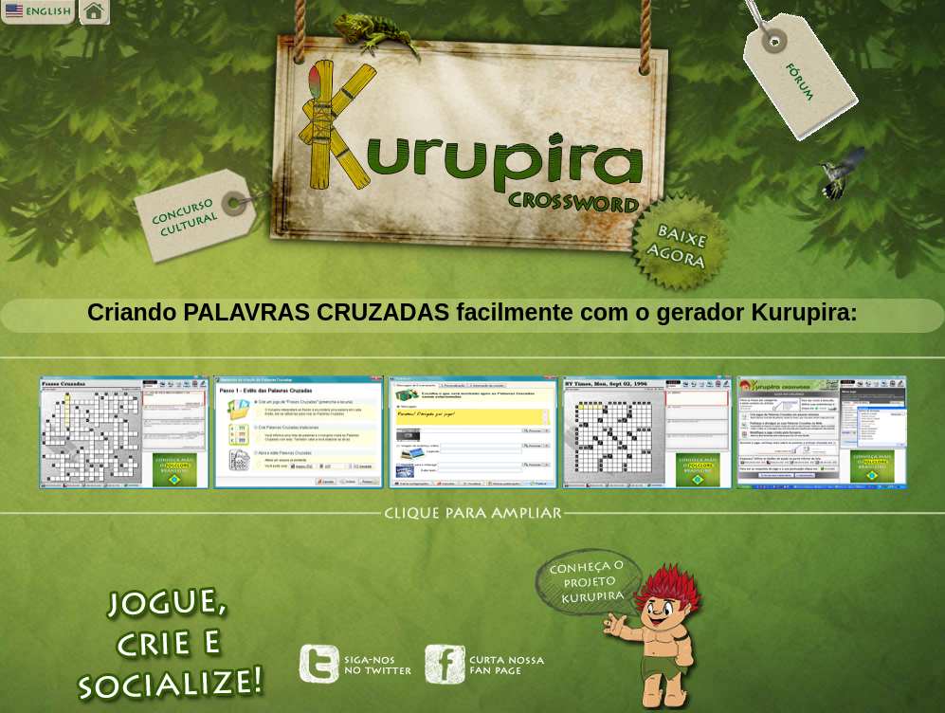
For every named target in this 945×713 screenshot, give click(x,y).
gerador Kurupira (753, 312)
